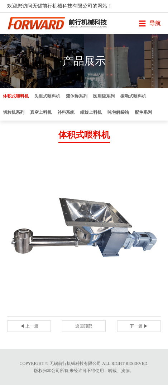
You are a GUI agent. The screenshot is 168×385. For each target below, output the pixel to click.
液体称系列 (76, 96)
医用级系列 (104, 96)
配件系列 (143, 112)
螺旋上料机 (91, 112)
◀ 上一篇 (29, 326)
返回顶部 (83, 326)
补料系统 (66, 112)
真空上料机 (41, 112)
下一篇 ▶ (139, 326)
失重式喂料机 (47, 96)
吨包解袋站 (118, 112)
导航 (155, 23)
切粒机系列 (13, 112)
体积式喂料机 (16, 96)
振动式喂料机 (133, 96)
